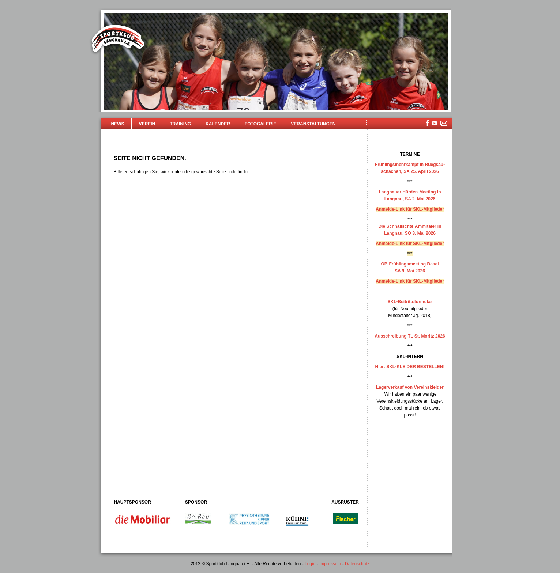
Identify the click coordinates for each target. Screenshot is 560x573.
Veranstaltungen (313, 124)
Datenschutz (357, 563)
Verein (147, 124)
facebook (427, 123)
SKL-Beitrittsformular (409, 301)
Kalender (218, 124)
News (117, 124)
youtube (434, 123)
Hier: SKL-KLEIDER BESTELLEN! (409, 366)
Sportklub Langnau (118, 39)
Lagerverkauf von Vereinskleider (410, 387)
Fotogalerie (260, 124)
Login (310, 563)
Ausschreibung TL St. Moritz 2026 (410, 336)
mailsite (444, 124)
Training (180, 124)
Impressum (330, 563)
